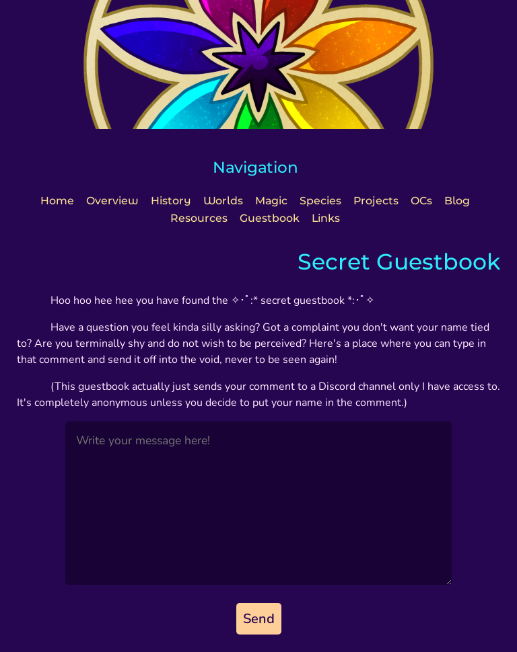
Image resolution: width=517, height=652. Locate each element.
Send (259, 619)
